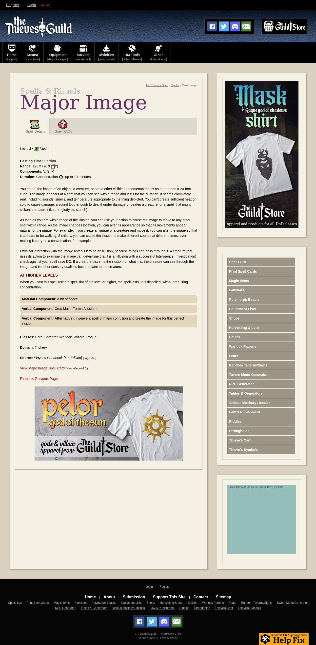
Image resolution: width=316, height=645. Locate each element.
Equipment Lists (242, 309)
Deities (234, 337)
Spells (175, 85)
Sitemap (223, 597)
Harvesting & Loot (244, 328)
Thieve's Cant (240, 440)
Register (12, 5)
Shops (234, 318)
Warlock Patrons (242, 346)
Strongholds (239, 431)
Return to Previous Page (39, 379)
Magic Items (239, 281)
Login (31, 5)
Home (90, 597)
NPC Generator (241, 384)
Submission (134, 597)
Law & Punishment (244, 412)
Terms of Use (146, 637)
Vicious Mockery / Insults (249, 403)
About (109, 597)
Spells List (237, 262)
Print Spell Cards (243, 271)
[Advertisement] (268, 522)
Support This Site (169, 597)
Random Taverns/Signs (248, 365)
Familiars (236, 290)
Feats (233, 356)
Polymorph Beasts (244, 300)
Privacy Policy (169, 637)
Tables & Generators (246, 393)
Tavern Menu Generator (248, 375)
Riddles (235, 421)
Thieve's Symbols (243, 450)
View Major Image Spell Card (42, 368)
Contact (200, 597)
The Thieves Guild (157, 85)
